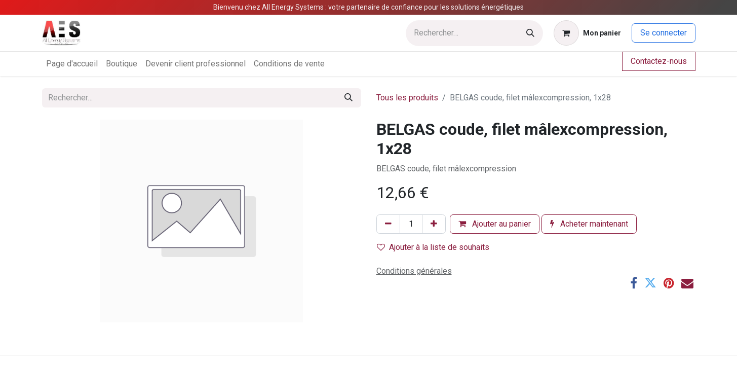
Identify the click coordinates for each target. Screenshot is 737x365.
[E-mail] (687, 283)
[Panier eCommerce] (587, 33)
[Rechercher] (530, 33)
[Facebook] (633, 283)
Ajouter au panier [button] (494, 224)
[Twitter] (650, 283)
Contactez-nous (659, 61)
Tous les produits (407, 97)
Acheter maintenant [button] (589, 224)
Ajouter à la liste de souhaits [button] (433, 247)
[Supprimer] (388, 224)
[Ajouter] (434, 224)
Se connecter (663, 33)
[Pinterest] (669, 283)
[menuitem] (72, 64)
